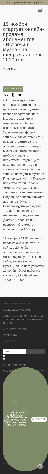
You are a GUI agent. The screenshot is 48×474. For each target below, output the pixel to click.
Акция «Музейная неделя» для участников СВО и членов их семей (24, 319)
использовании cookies (14, 420)
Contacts (9, 341)
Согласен (39, 419)
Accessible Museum (16, 309)
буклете (25, 201)
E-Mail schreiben (14, 365)
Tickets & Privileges (17, 303)
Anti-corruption (14, 329)
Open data (10, 335)
